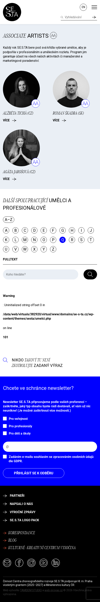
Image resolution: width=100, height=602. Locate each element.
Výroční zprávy (19, 512)
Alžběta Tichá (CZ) (18, 113)
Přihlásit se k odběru (33, 473)
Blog (9, 540)
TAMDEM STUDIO (31, 590)
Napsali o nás (18, 504)
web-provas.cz (54, 590)
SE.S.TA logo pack (21, 520)
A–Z (9, 219)
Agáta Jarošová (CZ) (19, 172)
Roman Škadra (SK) (68, 113)
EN (83, 7)
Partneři (14, 495)
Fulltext (10, 259)
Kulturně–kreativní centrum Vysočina (39, 548)
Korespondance (19, 533)
